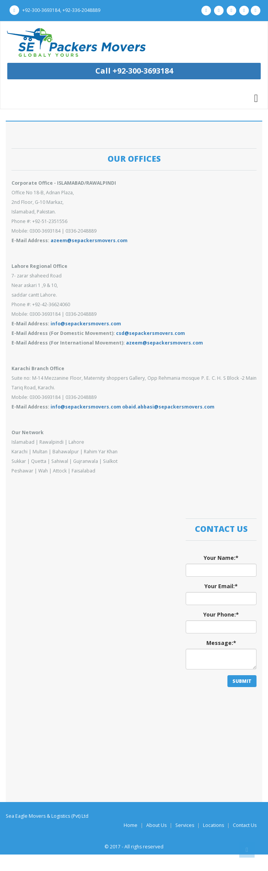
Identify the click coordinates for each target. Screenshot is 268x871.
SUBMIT (242, 681)
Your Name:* (221, 557)
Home (130, 825)
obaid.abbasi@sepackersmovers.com (168, 407)
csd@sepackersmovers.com (150, 333)
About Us (156, 825)
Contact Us (245, 825)
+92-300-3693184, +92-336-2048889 (55, 10)
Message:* (221, 642)
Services (184, 825)
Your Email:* (221, 586)
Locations (213, 825)
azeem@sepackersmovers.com (89, 240)
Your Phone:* (221, 614)
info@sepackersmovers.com (86, 323)
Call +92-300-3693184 (134, 71)
